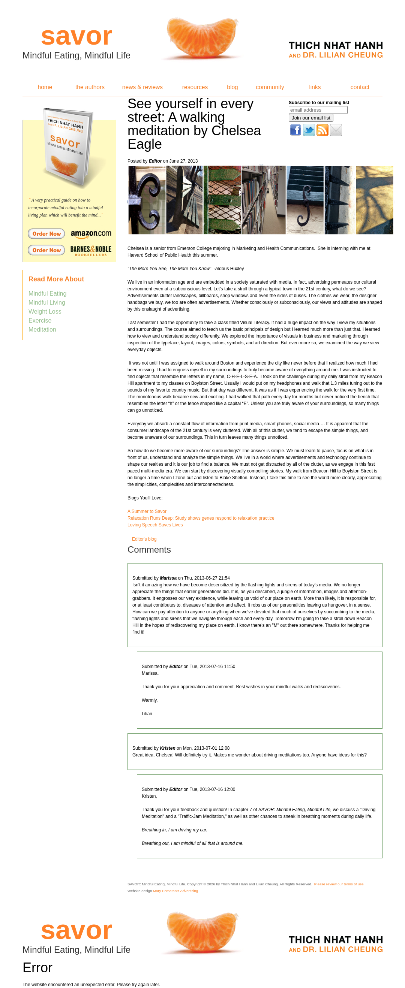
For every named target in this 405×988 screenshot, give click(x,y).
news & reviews (142, 87)
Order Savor (69, 233)
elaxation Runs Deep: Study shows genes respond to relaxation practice (202, 518)
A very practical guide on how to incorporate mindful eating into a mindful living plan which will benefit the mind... (65, 207)
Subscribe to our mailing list (319, 102)
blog (232, 87)
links (315, 87)
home (45, 87)
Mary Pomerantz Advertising (175, 891)
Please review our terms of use (339, 884)
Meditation (42, 329)
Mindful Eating (47, 293)
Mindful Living (46, 302)
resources (195, 87)
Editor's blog (144, 539)
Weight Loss (45, 311)
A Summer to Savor (147, 511)
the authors (90, 87)
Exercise (39, 320)
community (270, 87)
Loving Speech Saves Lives (155, 525)
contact (360, 87)
